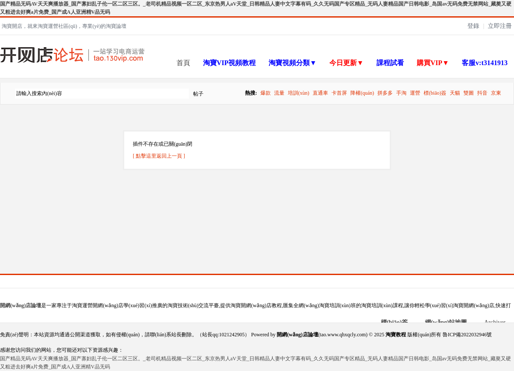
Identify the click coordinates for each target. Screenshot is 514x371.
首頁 (183, 62)
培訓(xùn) (298, 93)
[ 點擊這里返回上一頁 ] (159, 156)
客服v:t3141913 (485, 62)
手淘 (401, 93)
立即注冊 (500, 26)
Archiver (494, 322)
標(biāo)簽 (435, 93)
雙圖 (468, 93)
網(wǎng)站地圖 (446, 322)
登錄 (473, 26)
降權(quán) (362, 93)
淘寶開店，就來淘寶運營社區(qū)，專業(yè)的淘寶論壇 (64, 26)
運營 (415, 93)
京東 (496, 93)
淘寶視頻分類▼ (293, 62)
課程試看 (390, 62)
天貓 (455, 93)
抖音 (482, 93)
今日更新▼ (346, 62)
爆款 (265, 93)
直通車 (320, 93)
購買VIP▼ (433, 62)
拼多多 (385, 93)
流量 (279, 93)
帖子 (198, 94)
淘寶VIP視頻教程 (229, 62)
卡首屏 (339, 93)
